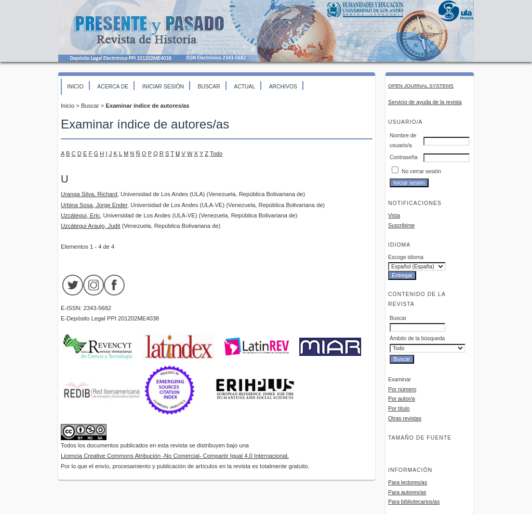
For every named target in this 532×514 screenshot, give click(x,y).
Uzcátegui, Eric (80, 215)
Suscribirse (401, 225)
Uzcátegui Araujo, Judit (90, 226)
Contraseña (404, 157)
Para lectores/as (407, 482)
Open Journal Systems (421, 85)
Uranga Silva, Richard (89, 194)
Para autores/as (407, 492)
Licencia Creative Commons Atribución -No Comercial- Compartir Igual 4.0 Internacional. (175, 456)
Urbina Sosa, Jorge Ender (94, 205)
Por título (399, 409)
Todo (216, 153)
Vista (394, 216)
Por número (402, 389)
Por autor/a (401, 399)
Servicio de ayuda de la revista (425, 102)
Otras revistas (404, 418)
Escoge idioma (405, 257)
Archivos (283, 86)
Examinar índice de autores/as (147, 105)
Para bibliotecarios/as (414, 502)
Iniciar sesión (163, 86)
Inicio (75, 86)
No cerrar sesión (421, 171)
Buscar (208, 86)
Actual (244, 86)
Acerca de (112, 86)
